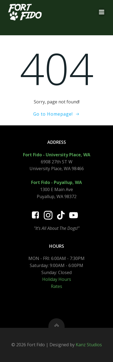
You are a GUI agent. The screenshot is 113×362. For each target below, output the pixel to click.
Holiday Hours (56, 279)
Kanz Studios (89, 345)
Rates (56, 286)
